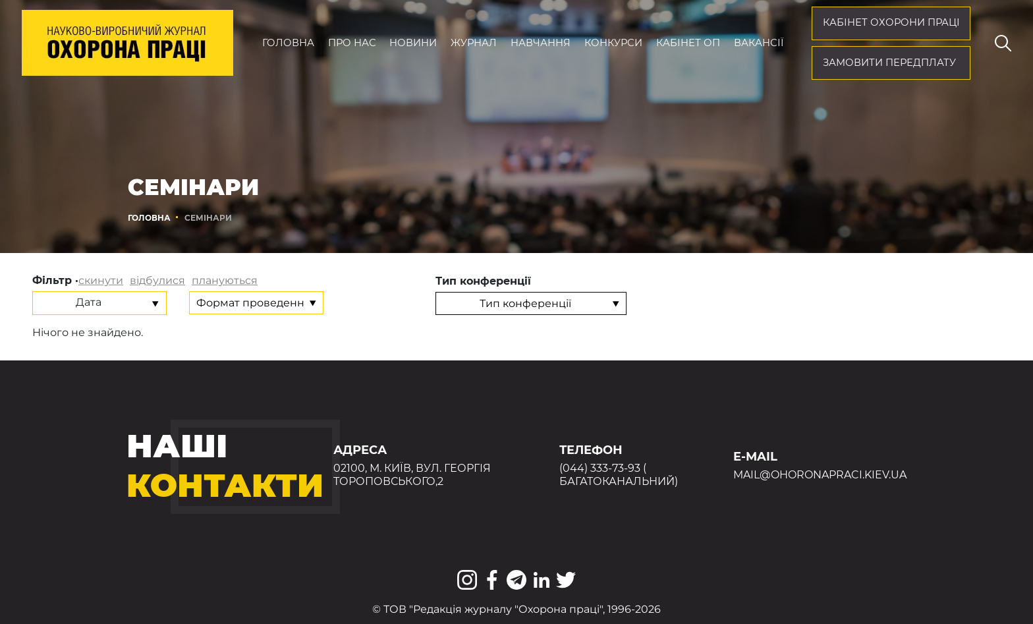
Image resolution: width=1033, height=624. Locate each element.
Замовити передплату (889, 63)
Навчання (541, 43)
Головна (288, 43)
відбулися (157, 280)
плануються (225, 280)
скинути (100, 280)
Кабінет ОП (688, 43)
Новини (413, 43)
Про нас (352, 43)
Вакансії (758, 43)
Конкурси (613, 43)
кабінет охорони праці (891, 22)
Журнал (474, 43)
